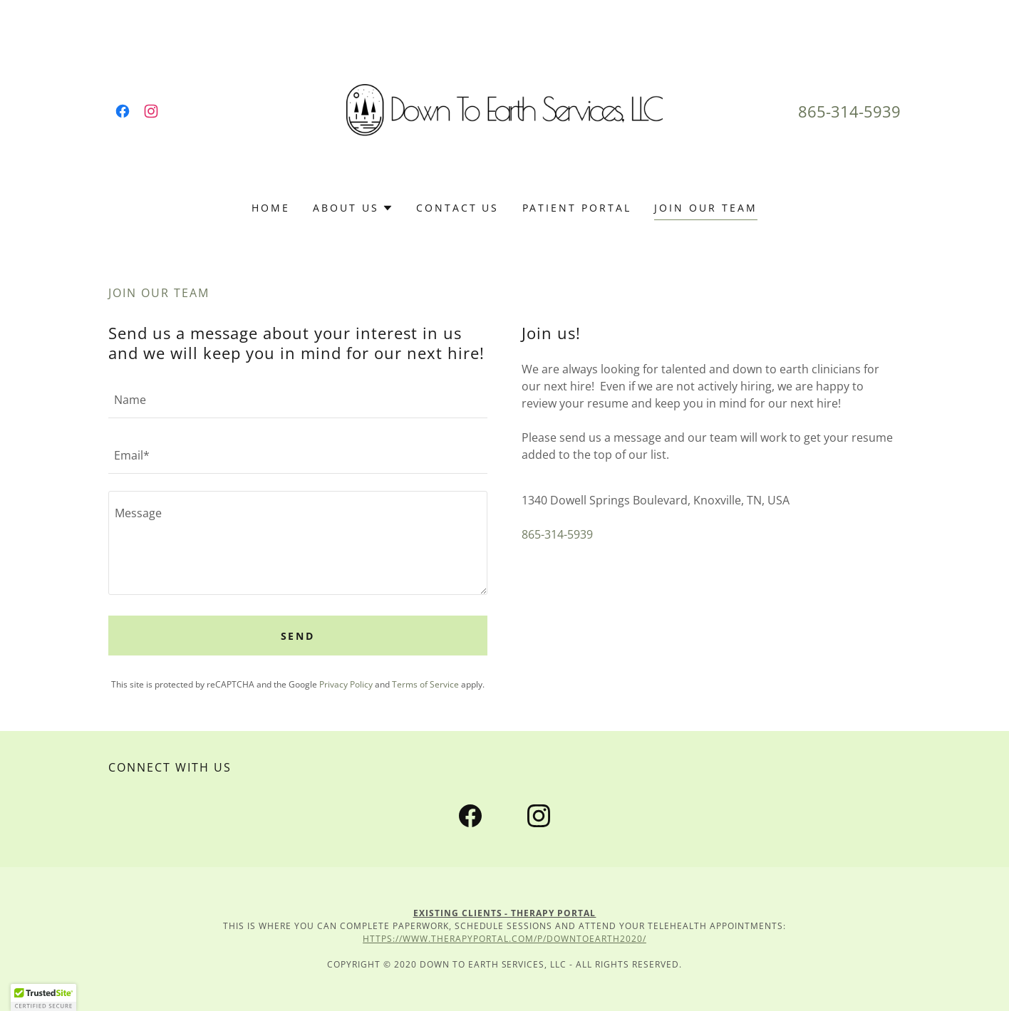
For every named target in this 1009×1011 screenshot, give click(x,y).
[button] (353, 208)
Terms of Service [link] (425, 684)
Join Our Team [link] (705, 207)
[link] (122, 111)
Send (298, 636)
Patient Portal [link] (577, 207)
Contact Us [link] (458, 207)
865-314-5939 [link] (849, 111)
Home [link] (271, 207)
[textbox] (297, 399)
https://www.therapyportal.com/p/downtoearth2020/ (504, 939)
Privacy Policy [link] (346, 684)
